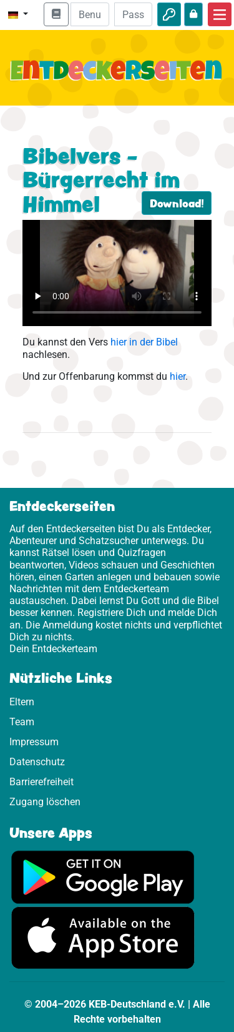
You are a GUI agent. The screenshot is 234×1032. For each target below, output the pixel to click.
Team (21, 722)
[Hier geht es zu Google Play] (103, 876)
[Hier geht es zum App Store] (103, 937)
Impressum (34, 742)
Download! (176, 203)
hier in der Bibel (144, 342)
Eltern (21, 702)
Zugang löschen (44, 802)
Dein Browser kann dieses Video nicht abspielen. (117, 273)
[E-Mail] (90, 14)
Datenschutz (37, 762)
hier (177, 376)
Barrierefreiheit (41, 782)
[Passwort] (133, 14)
